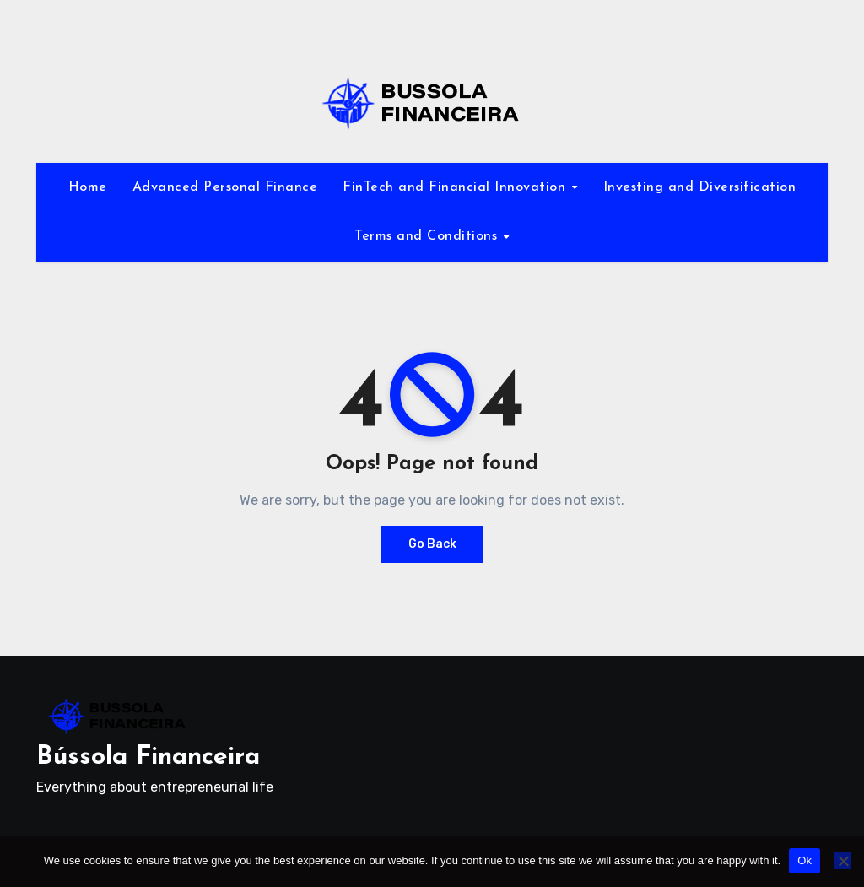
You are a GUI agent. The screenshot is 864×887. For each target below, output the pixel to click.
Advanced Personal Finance (225, 187)
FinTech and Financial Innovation (456, 187)
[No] (842, 860)
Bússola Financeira (148, 757)
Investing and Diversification (699, 187)
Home (87, 187)
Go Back (432, 544)
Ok (804, 860)
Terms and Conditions (428, 236)
